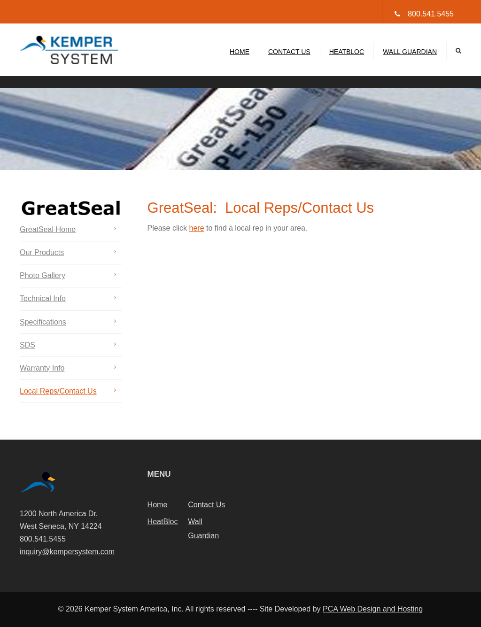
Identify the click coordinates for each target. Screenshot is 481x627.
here (196, 228)
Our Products (42, 252)
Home (239, 51)
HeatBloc (346, 51)
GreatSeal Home (48, 229)
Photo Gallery (42, 275)
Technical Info (43, 298)
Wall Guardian (410, 51)
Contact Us (289, 51)
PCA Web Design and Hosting (373, 609)
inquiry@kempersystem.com (67, 552)
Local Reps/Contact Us (58, 391)
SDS (27, 345)
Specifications (43, 322)
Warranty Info (42, 368)
